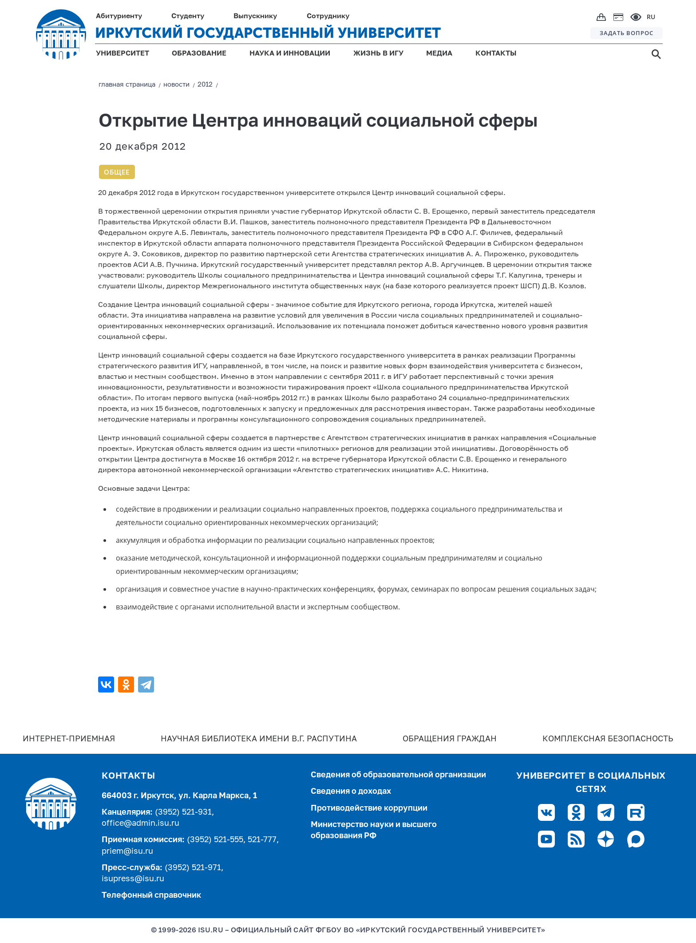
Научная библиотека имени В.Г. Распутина (259, 739)
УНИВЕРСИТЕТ (122, 53)
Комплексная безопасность (607, 739)
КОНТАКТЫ (496, 53)
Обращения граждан (450, 739)
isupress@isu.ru (133, 879)
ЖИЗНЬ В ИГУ (378, 53)
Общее (117, 171)
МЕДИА (439, 53)
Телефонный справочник (151, 895)
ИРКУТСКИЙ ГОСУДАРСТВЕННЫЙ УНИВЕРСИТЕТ (268, 32)
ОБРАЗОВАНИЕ (199, 53)
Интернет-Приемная (69, 739)
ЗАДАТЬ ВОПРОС (626, 33)
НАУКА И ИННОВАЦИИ (289, 53)
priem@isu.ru (127, 851)
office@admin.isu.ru (140, 824)
